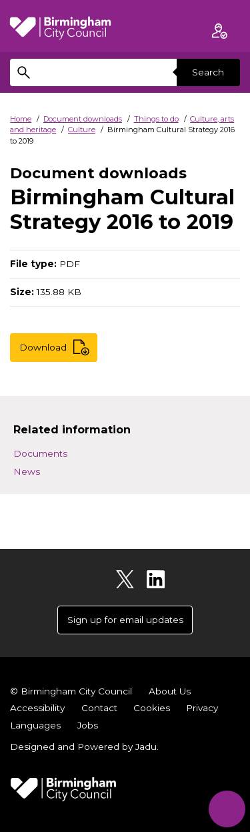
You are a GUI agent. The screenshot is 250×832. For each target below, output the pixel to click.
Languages (35, 725)
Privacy (202, 707)
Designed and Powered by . (84, 746)
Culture (81, 129)
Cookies (151, 707)
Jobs (87, 725)
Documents (40, 453)
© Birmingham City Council (71, 691)
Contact (99, 707)
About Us (170, 691)
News (26, 471)
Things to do (156, 119)
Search (208, 72)
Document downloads (82, 119)
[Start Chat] (227, 809)
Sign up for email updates (125, 619)
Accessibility (37, 707)
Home (20, 119)
